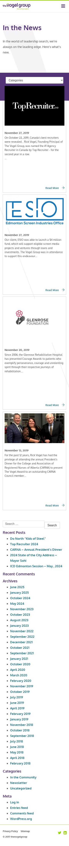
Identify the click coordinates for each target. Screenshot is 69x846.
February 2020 (20, 681)
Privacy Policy (10, 831)
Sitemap (25, 831)
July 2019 (16, 697)
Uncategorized (20, 788)
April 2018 (17, 758)
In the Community (23, 777)
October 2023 (20, 614)
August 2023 (19, 620)
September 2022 (22, 636)
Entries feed (19, 808)
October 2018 (20, 730)
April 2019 (17, 708)
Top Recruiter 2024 (24, 544)
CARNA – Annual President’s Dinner (36, 549)
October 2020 (20, 664)
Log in (14, 802)
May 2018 (17, 752)
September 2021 (22, 653)
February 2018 (20, 763)
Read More (54, 188)
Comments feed (22, 813)
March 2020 (18, 675)
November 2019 (21, 686)
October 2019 (20, 692)
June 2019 (17, 703)
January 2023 (19, 625)
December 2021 (21, 642)
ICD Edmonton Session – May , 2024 (36, 566)
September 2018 (22, 736)
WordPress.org (21, 819)
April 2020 (17, 670)
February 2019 (20, 714)
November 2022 (21, 631)
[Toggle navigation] (63, 6)
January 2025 (19, 592)
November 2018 (21, 725)
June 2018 (17, 747)
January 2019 (19, 719)
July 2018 (16, 741)
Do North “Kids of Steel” (28, 538)
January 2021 (19, 659)
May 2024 (17, 603)
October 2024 (20, 598)
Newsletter (18, 783)
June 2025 (17, 587)
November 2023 (21, 609)
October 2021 (19, 648)
